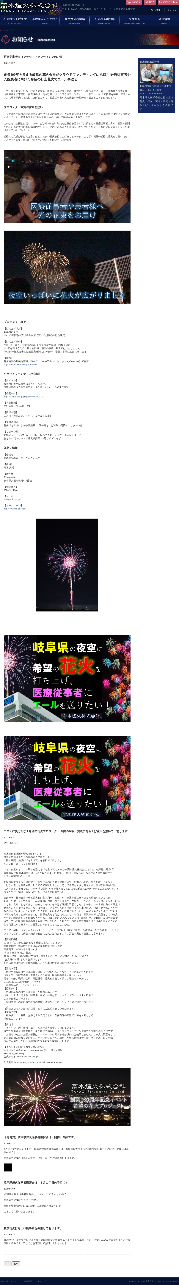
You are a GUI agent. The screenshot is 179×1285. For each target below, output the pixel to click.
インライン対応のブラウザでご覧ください (67, 663)
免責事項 (28, 1281)
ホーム (3, 30)
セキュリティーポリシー (11, 1281)
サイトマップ (40, 1281)
